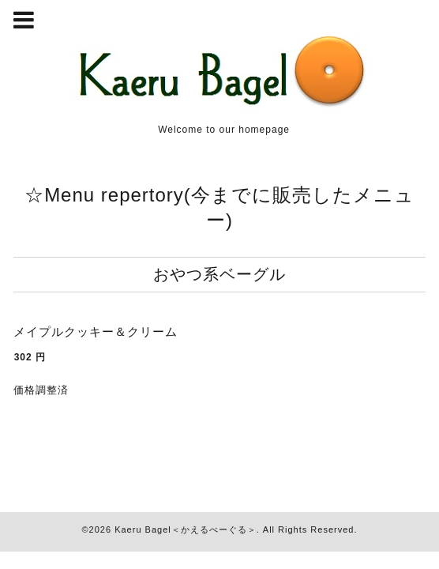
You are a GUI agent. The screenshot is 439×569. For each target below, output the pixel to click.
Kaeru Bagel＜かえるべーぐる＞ (185, 529)
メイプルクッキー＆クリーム (95, 331)
